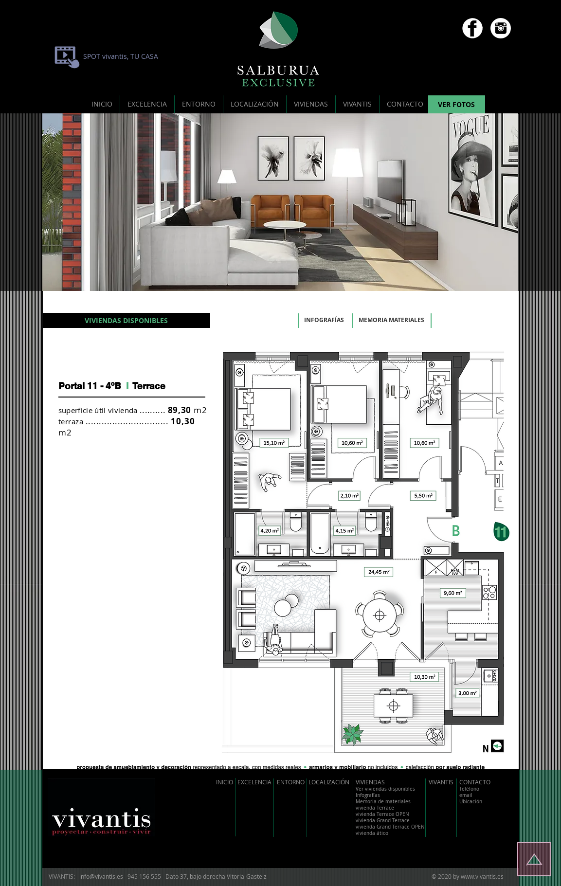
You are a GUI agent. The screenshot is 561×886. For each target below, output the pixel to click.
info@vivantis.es (101, 876)
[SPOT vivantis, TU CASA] (120, 56)
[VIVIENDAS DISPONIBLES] (126, 320)
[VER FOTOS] (456, 104)
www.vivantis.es (482, 876)
